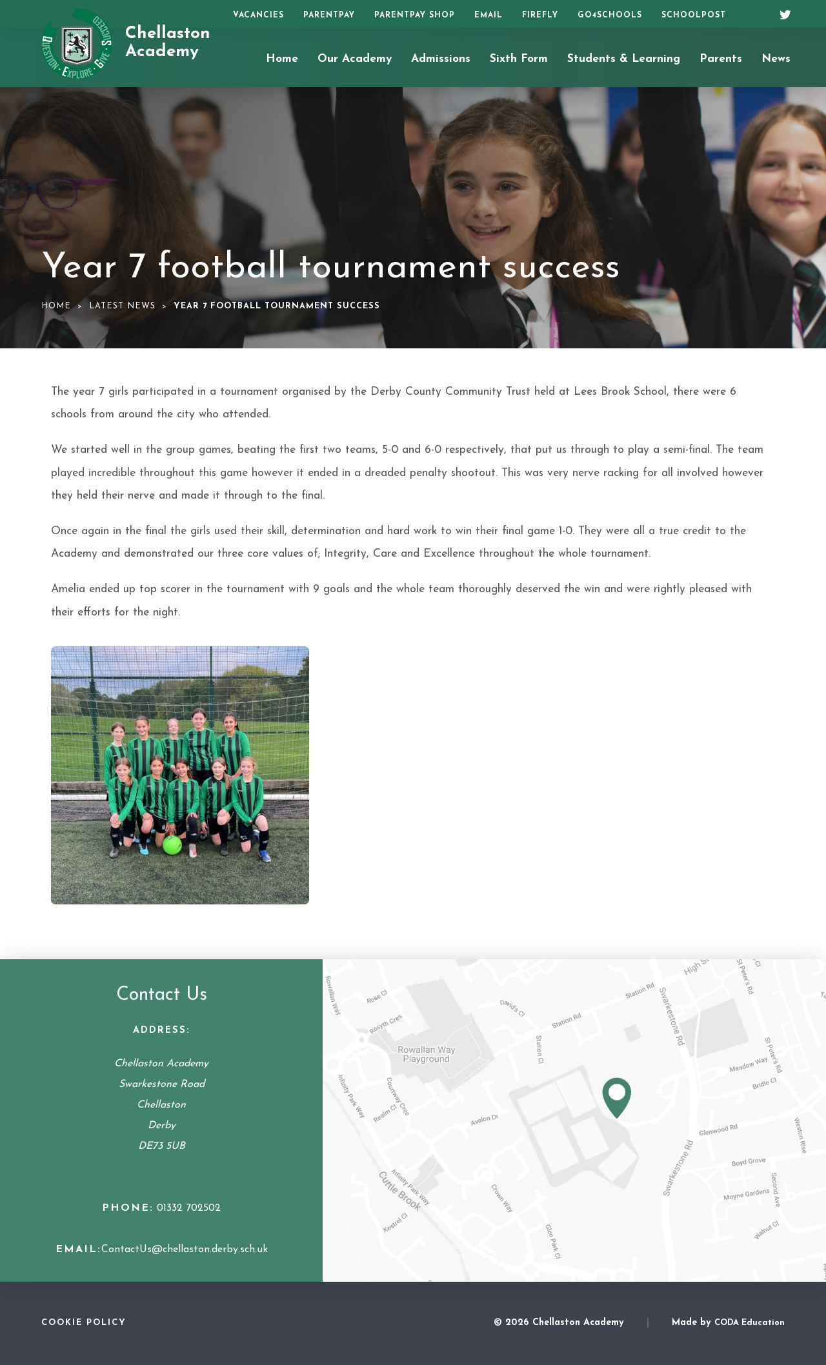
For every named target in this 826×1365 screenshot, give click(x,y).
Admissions (440, 59)
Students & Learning (623, 59)
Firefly (540, 15)
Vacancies (258, 15)
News (776, 59)
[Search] (753, 14)
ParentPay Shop (414, 15)
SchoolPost (693, 15)
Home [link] (56, 306)
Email (488, 15)
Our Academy (354, 59)
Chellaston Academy (167, 43)
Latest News (122, 306)
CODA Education (749, 1323)
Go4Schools (610, 15)
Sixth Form (519, 59)
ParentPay (329, 15)
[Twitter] (780, 13)
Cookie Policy (83, 1323)
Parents (721, 59)
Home (282, 59)
